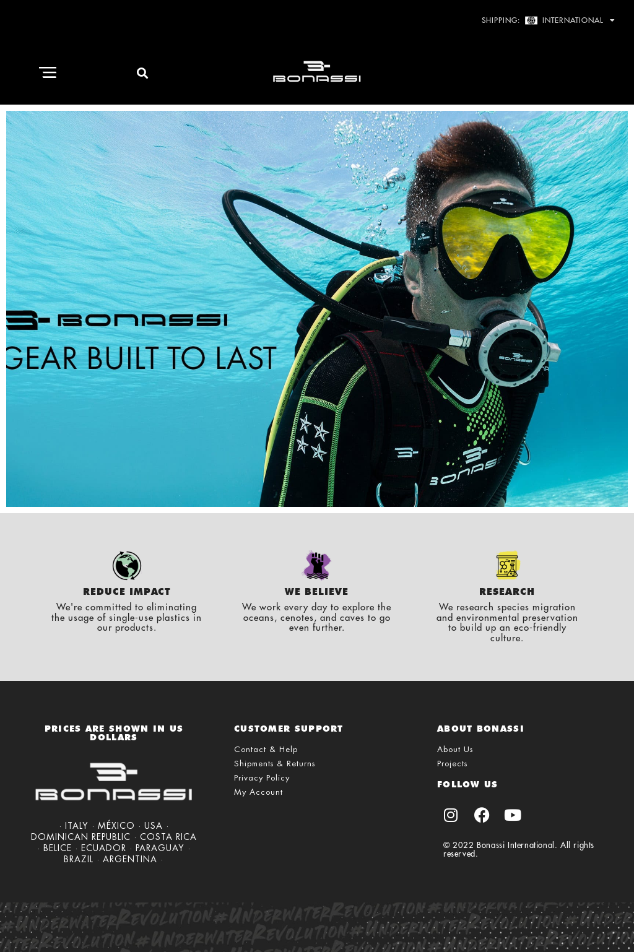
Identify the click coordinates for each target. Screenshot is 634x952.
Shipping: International (548, 20)
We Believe (317, 591)
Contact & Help (266, 749)
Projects (452, 763)
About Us (455, 749)
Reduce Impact (127, 591)
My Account (258, 792)
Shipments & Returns (274, 763)
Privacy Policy (262, 778)
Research (507, 591)
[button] (48, 73)
